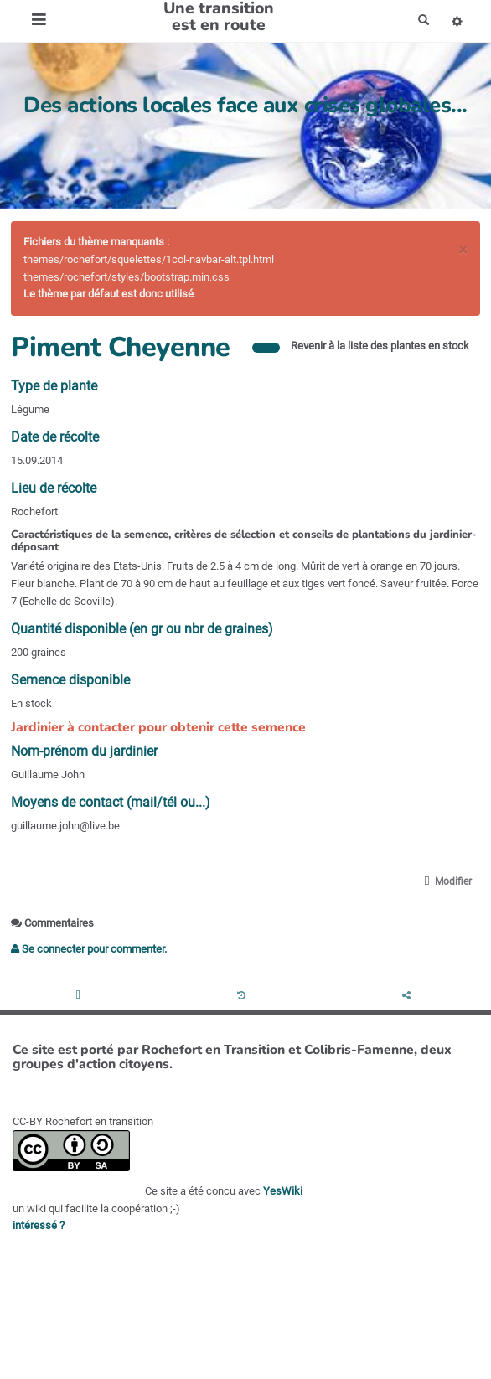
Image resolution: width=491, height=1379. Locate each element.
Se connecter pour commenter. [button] (89, 949)
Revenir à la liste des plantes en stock (380, 345)
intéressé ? (39, 1225)
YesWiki (282, 1191)
